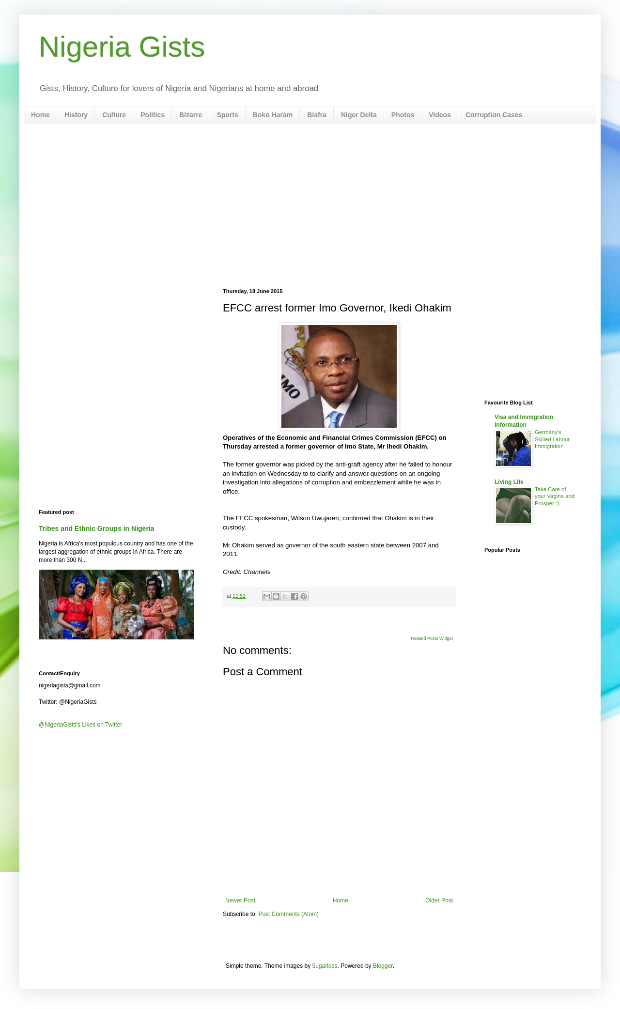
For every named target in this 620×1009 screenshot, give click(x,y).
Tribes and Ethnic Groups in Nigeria (97, 528)
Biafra (316, 115)
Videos (440, 115)
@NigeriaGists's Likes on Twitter (80, 724)
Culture (114, 115)
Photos (402, 115)
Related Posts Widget (432, 638)
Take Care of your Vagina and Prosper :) (554, 496)
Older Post (439, 900)
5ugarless (325, 965)
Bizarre (190, 115)
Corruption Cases (493, 115)
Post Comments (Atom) (288, 914)
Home (40, 115)
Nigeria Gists (122, 47)
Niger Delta (359, 115)
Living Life (509, 482)
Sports (227, 115)
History (76, 115)
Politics (152, 115)
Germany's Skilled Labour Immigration (552, 439)
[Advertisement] (310, 206)
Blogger (383, 965)
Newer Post (240, 900)
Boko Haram (273, 115)
